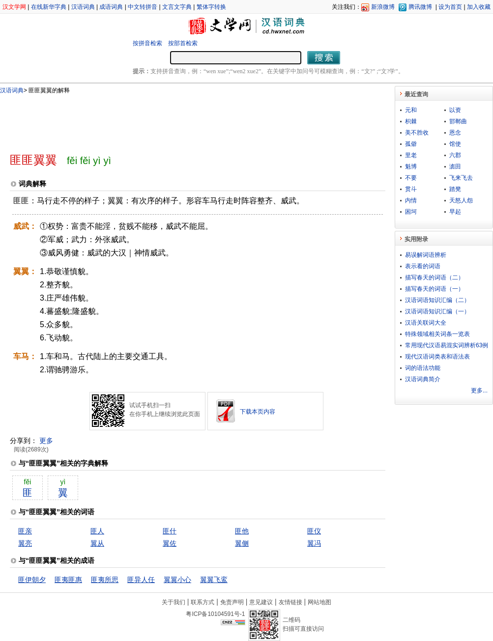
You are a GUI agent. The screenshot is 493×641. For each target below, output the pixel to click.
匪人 (97, 531)
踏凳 (455, 189)
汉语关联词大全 (425, 322)
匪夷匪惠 (68, 580)
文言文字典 (177, 6)
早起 (455, 211)
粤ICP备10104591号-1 (215, 614)
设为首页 (450, 6)
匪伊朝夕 (32, 580)
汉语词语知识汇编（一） (437, 311)
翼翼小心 (177, 580)
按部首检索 (183, 43)
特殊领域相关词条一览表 (437, 334)
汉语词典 (83, 6)
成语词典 (111, 6)
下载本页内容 (257, 411)
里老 (411, 155)
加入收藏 (479, 6)
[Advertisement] (181, 119)
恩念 (455, 132)
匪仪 (314, 531)
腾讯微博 (420, 6)
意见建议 (261, 602)
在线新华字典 (48, 6)
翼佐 (169, 543)
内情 (411, 200)
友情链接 (290, 602)
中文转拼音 (142, 6)
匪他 (242, 531)
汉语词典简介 (422, 379)
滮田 (455, 166)
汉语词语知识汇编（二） (437, 300)
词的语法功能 (422, 367)
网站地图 (319, 602)
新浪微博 (383, 6)
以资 (455, 110)
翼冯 (314, 543)
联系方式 (202, 602)
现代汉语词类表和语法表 (437, 356)
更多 (46, 441)
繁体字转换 (211, 6)
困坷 (411, 211)
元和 (411, 110)
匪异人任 (141, 580)
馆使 (455, 143)
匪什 (169, 531)
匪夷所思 (104, 580)
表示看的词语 (422, 266)
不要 (411, 177)
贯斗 (411, 189)
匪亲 (25, 531)
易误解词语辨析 (425, 254)
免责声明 (232, 602)
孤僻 (411, 143)
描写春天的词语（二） (434, 277)
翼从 (97, 543)
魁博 (411, 166)
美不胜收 (417, 132)
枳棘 (411, 121)
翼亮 (25, 543)
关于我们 (173, 602)
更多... (479, 390)
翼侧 (242, 543)
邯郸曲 (458, 121)
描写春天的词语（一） (434, 288)
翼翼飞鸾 (214, 580)
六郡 (455, 155)
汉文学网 (14, 6)
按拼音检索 (147, 43)
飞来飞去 (461, 177)
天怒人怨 (461, 200)
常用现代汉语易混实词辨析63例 (446, 345)
